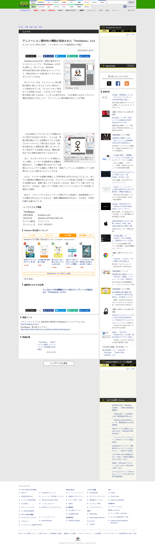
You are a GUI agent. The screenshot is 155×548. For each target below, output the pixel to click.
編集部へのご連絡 (70, 533)
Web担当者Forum (27, 496)
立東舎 (70, 503)
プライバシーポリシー (85, 533)
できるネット (25, 521)
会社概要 (98, 533)
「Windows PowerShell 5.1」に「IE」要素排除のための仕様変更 (123, 422)
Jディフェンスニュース (97, 496)
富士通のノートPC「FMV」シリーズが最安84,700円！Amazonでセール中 (122, 120)
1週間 (122, 31)
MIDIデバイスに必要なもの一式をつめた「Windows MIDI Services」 (123, 431)
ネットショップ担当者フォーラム (53, 496)
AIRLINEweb (94, 493)
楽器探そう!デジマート (75, 496)
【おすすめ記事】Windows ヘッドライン (120, 400)
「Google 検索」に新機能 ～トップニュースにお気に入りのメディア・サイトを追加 (123, 157)
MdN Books (93, 514)
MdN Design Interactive (97, 517)
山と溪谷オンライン (74, 510)
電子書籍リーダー (86, 235)
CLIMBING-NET (73, 514)
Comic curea (115, 496)
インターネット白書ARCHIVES (31, 525)
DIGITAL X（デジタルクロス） (52, 507)
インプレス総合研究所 (28, 500)
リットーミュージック (75, 493)
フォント (115, 10)
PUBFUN (111, 503)
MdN (88, 511)
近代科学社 (69, 517)
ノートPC (31, 235)
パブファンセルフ (116, 507)
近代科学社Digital (74, 520)
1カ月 (132, 31)
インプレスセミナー (48, 503)
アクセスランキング (113, 28)
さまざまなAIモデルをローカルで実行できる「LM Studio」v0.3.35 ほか (123, 174)
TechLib (92, 524)
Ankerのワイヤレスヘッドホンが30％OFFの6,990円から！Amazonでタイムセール (123, 317)
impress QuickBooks (117, 500)
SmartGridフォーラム (49, 493)
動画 (107, 10)
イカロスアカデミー (96, 507)
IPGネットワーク (114, 510)
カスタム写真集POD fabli (119, 517)
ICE (109, 490)
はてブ (62, 56)
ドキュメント (91, 10)
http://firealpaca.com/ (30, 324)
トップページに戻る (58, 363)
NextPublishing (46, 520)
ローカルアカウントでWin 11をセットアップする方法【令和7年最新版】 (123, 474)
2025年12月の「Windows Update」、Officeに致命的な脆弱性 (123, 407)
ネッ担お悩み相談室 (27, 511)
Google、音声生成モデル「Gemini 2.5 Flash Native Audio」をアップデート (122, 206)
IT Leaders (24, 503)
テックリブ (90, 521)
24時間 (113, 31)
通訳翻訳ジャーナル (96, 500)
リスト (40, 56)
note (74, 56)
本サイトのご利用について (27, 533)
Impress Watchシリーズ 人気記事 (119, 362)
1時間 (104, 31)
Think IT (23, 493)
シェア (50, 56)
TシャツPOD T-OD (75, 500)
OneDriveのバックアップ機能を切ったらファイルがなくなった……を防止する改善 (123, 448)
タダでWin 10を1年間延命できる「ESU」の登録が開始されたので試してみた (123, 456)
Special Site (110, 66)
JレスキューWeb (95, 503)
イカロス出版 (91, 490)
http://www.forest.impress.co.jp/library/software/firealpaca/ (45, 329)
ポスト (33, 56)
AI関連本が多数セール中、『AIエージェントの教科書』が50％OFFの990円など (123, 140)
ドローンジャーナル (27, 507)
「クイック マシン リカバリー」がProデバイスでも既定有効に (122, 439)
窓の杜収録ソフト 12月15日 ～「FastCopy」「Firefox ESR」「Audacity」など (115, 352)
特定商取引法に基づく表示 (128, 533)
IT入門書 (68, 235)
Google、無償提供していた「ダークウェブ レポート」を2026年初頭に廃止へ (122, 97)
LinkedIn (86, 56)
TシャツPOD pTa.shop (119, 513)
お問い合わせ (43, 533)
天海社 (113, 493)
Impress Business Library (50, 500)
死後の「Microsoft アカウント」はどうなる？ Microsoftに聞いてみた (122, 465)
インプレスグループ (110, 533)
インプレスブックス (48, 517)
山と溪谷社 (69, 507)
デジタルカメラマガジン (29, 517)
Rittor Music (70, 490)
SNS (100, 10)
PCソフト (49, 235)
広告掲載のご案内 (55, 533)
